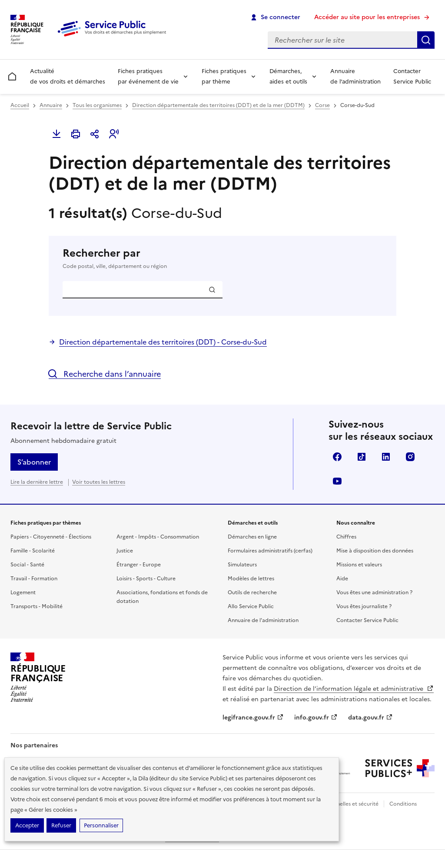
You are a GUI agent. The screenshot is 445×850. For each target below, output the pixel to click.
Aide (342, 578)
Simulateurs (242, 565)
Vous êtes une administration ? (374, 592)
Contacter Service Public (412, 76)
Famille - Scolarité (32, 551)
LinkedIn (386, 456)
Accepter (27, 825)
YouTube (337, 481)
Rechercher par (222, 258)
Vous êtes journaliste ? (364, 606)
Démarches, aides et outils (288, 76)
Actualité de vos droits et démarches (67, 76)
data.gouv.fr (370, 717)
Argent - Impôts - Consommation (157, 537)
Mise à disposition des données (374, 551)
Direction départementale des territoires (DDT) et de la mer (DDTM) (218, 105)
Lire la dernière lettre (36, 482)
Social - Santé (27, 565)
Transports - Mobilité (36, 606)
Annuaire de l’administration (355, 76)
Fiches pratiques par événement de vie (148, 76)
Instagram (410, 456)
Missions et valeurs (359, 565)
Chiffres (346, 537)
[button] (114, 134)
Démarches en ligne (252, 537)
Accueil (19, 105)
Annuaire (51, 105)
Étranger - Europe (138, 565)
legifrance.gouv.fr (253, 717)
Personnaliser (101, 825)
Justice (124, 551)
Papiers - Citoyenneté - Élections (50, 537)
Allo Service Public (251, 606)
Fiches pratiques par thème (224, 76)
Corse (322, 105)
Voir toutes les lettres (98, 482)
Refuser (61, 825)
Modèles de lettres (251, 578)
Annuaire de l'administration (263, 620)
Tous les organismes (97, 105)
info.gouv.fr (316, 717)
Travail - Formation (33, 578)
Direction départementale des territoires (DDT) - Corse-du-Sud (163, 342)
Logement (23, 592)
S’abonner (34, 462)
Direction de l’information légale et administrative (354, 688)
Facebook (337, 456)
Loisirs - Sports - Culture (146, 578)
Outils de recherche (252, 592)
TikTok (361, 456)
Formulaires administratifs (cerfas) (270, 551)
